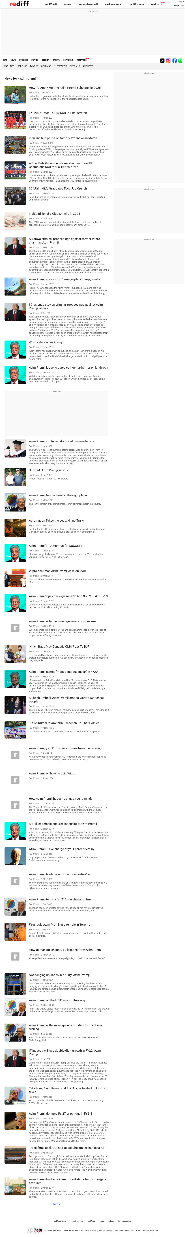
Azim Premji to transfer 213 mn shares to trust (60, 899)
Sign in (181, 2)
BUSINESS (23, 60)
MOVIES (34, 60)
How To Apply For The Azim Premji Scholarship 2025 (65, 87)
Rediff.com (56, 1230)
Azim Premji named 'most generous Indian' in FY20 (63, 671)
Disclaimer (85, 1230)
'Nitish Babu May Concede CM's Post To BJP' (59, 646)
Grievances (153, 1230)
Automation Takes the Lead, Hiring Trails (56, 520)
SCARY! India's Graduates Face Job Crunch (58, 188)
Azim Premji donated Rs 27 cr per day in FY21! (60, 1113)
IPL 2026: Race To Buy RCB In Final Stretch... (59, 113)
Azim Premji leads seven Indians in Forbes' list (60, 874)
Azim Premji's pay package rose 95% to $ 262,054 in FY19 (68, 596)
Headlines (8, 66)
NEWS (13, 60)
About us (129, 1230)
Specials (75, 66)
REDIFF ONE (82, 60)
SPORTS (56, 60)
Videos (111, 1221)
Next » (56, 1204)
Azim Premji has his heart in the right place (58, 495)
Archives (88, 66)
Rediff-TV (156, 4)
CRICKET (45, 60)
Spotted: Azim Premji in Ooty (48, 470)
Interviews (60, 66)
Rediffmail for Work (61, 1221)
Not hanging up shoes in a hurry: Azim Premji (59, 975)
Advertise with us (70, 1230)
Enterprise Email (88, 4)
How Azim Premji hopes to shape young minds (60, 798)
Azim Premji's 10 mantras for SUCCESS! (56, 545)
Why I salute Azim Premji (46, 342)
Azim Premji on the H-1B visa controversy (57, 1000)
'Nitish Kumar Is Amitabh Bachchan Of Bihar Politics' (64, 723)
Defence (22, 66)
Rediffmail (51, 4)
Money (68, 4)
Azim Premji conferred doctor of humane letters (61, 441)
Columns (46, 66)
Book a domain (78, 1221)
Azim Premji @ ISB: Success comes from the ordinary (65, 748)
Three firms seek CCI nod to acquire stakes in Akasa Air (66, 1148)
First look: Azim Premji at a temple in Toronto (59, 924)
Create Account (178, 5)
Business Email (113, 4)
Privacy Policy (97, 1230)
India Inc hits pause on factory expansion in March (63, 138)
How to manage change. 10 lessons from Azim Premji (65, 950)
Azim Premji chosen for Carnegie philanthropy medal (64, 279)
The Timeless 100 (124, 1221)
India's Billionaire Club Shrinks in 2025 (54, 213)
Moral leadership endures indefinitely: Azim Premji (63, 824)
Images (34, 66)
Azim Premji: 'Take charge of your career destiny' (62, 849)
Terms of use (141, 1230)
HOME (4, 60)
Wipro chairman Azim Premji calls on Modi (58, 571)
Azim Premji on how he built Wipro (52, 773)
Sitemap (109, 1230)
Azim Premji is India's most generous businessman (63, 621)
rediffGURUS (137, 4)
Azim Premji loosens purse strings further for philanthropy (68, 367)
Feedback (119, 1230)
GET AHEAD (68, 60)
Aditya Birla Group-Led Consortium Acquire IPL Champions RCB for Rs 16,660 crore (61, 165)
